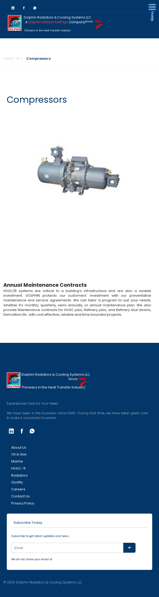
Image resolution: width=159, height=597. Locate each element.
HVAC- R (11, 58)
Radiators (19, 475)
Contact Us (20, 496)
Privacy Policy (22, 503)
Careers (18, 489)
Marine (17, 461)
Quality (17, 482)
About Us (18, 447)
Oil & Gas (19, 454)
